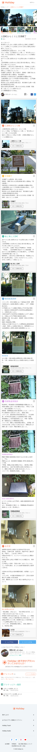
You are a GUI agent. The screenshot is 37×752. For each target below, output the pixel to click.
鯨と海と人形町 (11, 236)
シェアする (9, 642)
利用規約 (14, 744)
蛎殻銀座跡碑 (10, 299)
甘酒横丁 (8, 176)
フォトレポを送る (30, 674)
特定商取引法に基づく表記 (18, 746)
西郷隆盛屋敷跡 (11, 401)
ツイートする (27, 642)
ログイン (32, 2)
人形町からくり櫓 (12, 126)
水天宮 (8, 546)
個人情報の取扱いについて (25, 744)
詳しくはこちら (10, 679)
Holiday (8, 2)
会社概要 (7, 744)
